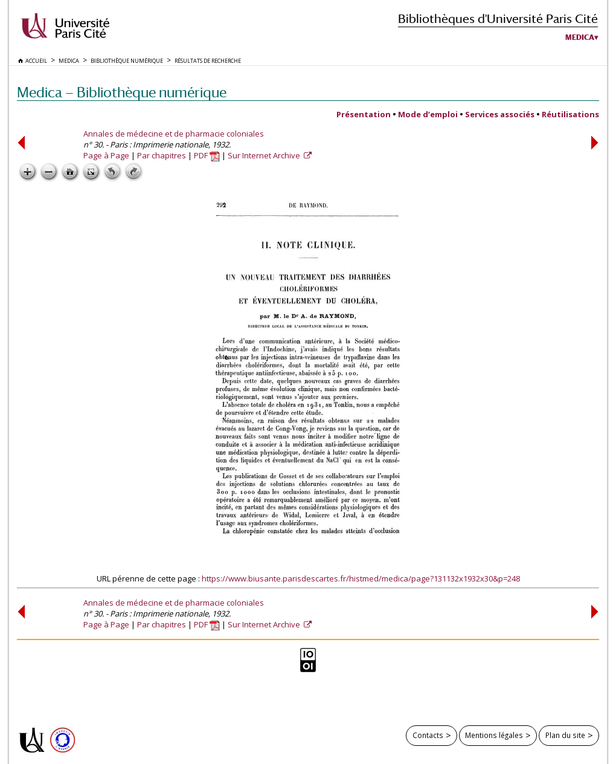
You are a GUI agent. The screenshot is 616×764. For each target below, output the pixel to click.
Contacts (427, 735)
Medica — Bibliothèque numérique (121, 92)
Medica (579, 37)
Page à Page (106, 155)
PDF (207, 155)
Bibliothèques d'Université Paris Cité (498, 18)
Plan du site (565, 735)
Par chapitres (161, 155)
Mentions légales (494, 735)
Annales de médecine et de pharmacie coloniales (173, 133)
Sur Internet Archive (265, 155)
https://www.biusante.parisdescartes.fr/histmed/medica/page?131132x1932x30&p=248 (361, 578)
